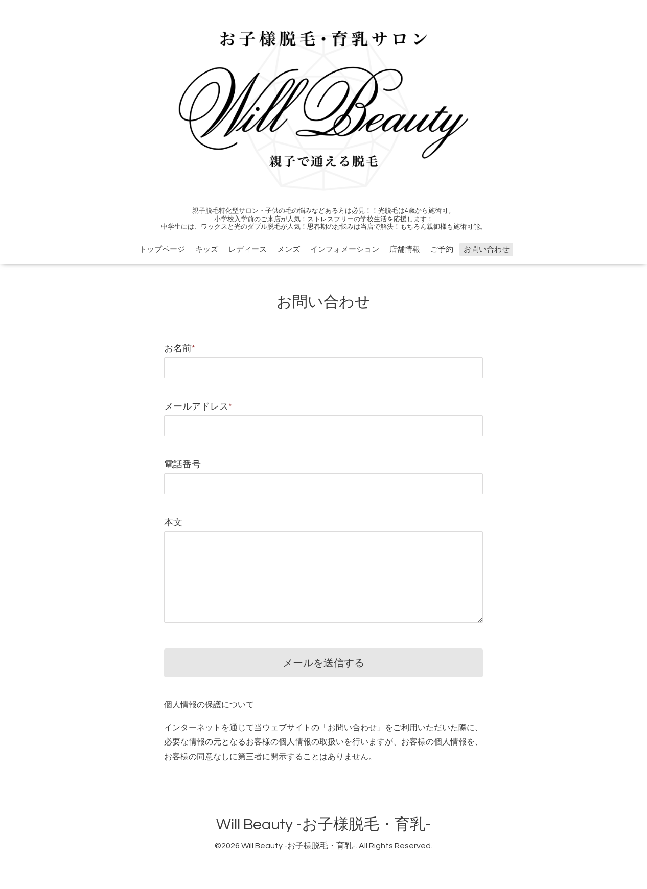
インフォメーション (344, 249)
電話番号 (182, 464)
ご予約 (441, 249)
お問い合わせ (487, 249)
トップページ (162, 249)
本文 (173, 522)
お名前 (179, 348)
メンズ (288, 249)
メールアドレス (198, 407)
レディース (247, 249)
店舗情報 (404, 249)
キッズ (206, 249)
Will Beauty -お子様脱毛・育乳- (323, 824)
